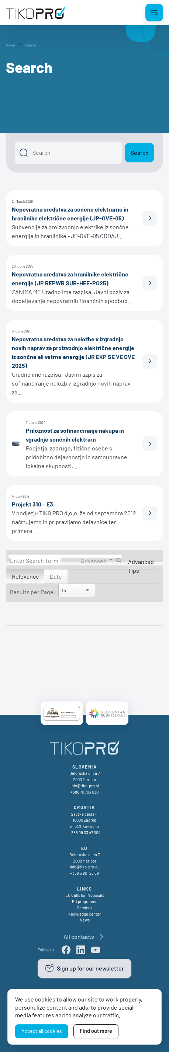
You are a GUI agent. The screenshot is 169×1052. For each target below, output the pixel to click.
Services (84, 907)
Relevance (25, 576)
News (85, 919)
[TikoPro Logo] (35, 12)
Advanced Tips (141, 566)
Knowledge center (84, 914)
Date (56, 576)
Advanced (94, 560)
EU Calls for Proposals (84, 895)
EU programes (84, 901)
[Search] (68, 153)
